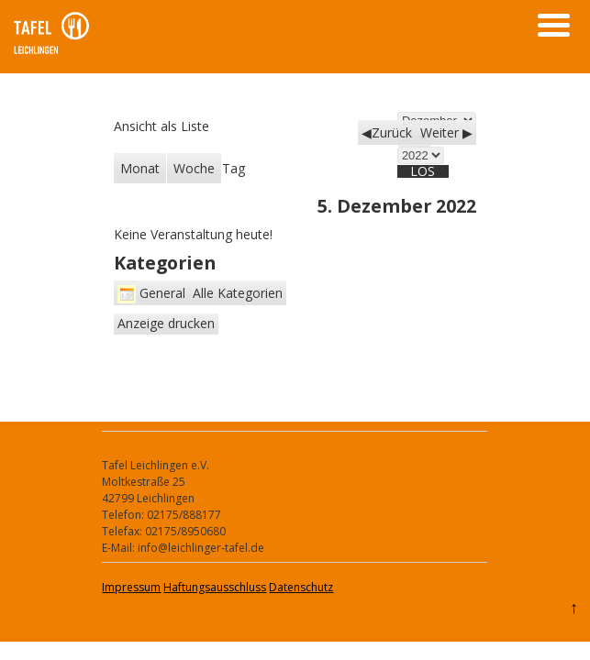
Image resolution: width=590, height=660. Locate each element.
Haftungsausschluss (214, 587)
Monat (140, 168)
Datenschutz (301, 587)
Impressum (131, 587)
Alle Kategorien (238, 293)
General (151, 293)
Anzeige (166, 323)
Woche (194, 168)
